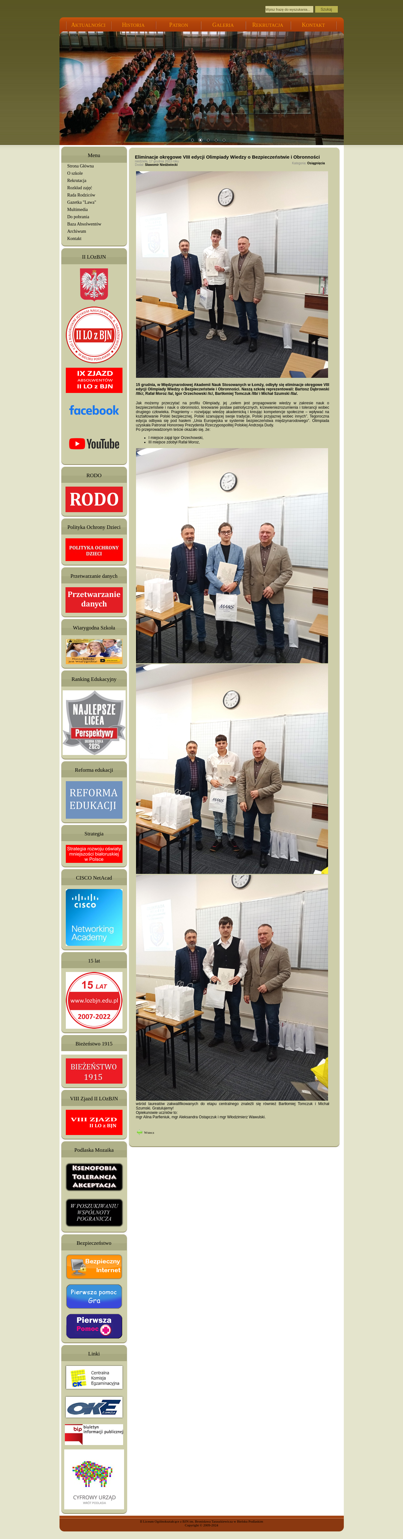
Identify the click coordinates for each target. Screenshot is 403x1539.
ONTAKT (313, 25)
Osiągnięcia (316, 163)
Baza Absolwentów (84, 224)
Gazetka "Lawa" (81, 202)
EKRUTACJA (267, 25)
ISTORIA (133, 25)
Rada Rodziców (81, 195)
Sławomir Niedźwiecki (161, 165)
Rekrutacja (77, 180)
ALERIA (223, 25)
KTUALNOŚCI (88, 25)
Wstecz (149, 1132)
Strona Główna (80, 166)
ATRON (178, 25)
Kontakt (74, 238)
